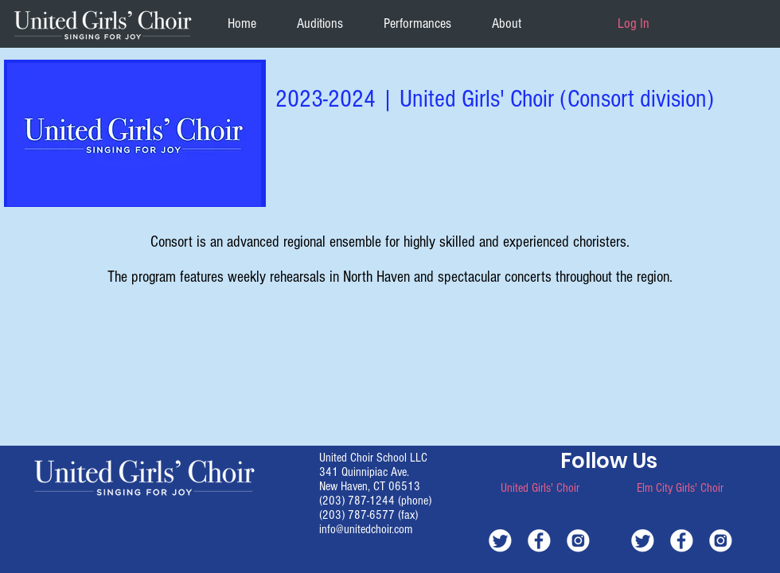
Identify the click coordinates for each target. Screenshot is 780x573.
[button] (506, 23)
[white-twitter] (500, 539)
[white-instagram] (578, 539)
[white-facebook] (539, 539)
